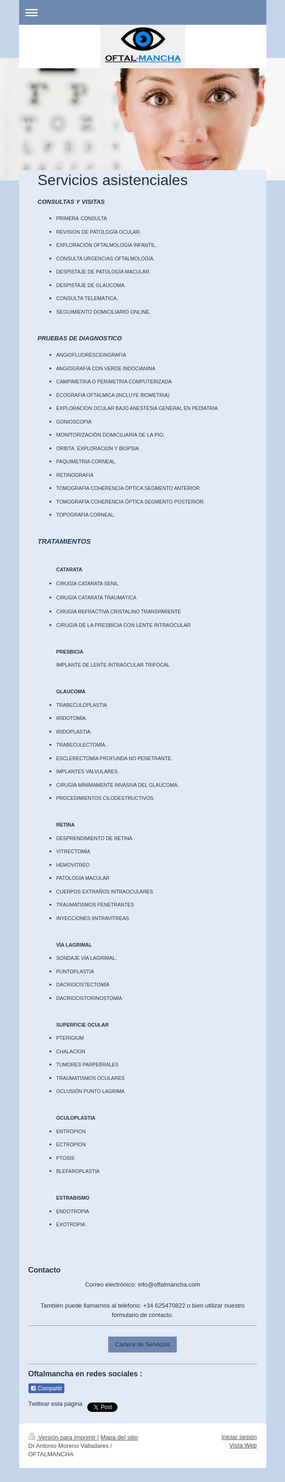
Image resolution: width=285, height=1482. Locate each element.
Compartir (46, 1388)
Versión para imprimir (62, 1437)
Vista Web (243, 1445)
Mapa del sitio (119, 1437)
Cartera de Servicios (142, 1344)
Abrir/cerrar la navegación (142, 12)
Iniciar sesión (239, 1436)
